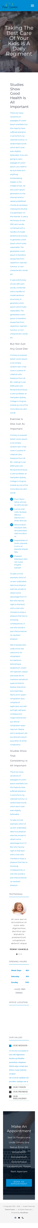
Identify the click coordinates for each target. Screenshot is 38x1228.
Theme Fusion (10, 1209)
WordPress (24, 1213)
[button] (19, 1045)
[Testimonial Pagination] (16, 954)
